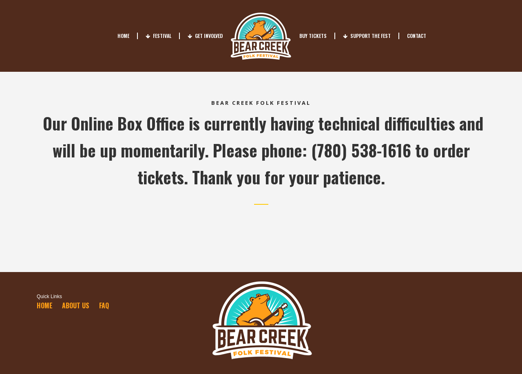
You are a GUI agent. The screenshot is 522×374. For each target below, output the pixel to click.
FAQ (104, 305)
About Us (75, 305)
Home (45, 305)
